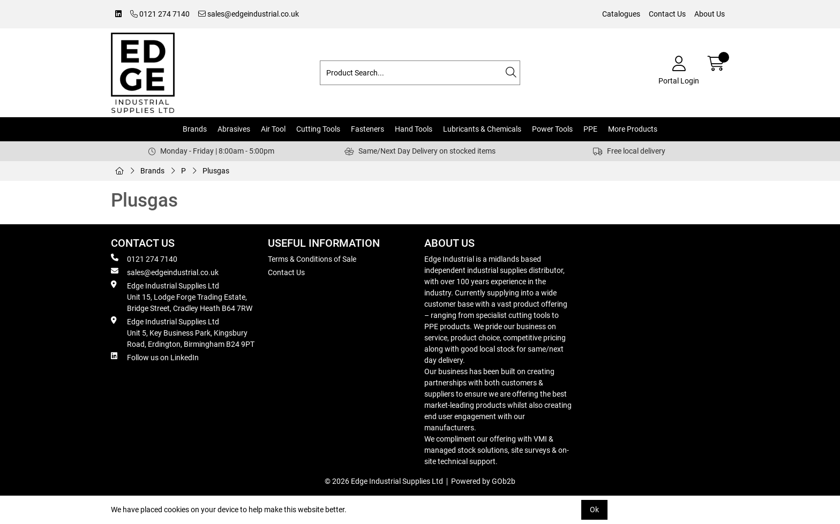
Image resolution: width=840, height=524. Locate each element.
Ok (594, 509)
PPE (590, 129)
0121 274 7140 (160, 14)
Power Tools (552, 129)
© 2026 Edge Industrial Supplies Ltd (384, 481)
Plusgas (215, 170)
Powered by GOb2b (483, 481)
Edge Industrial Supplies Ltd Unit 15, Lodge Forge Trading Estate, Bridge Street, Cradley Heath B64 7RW (181, 296)
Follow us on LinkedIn (155, 357)
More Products (632, 129)
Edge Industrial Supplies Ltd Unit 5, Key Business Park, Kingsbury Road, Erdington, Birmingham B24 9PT (182, 332)
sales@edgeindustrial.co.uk (248, 14)
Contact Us (667, 14)
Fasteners (367, 129)
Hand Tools (413, 129)
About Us (709, 14)
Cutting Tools (318, 129)
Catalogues (621, 14)
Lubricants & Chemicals (482, 129)
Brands (195, 129)
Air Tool (273, 129)
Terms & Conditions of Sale (312, 259)
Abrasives (234, 129)
